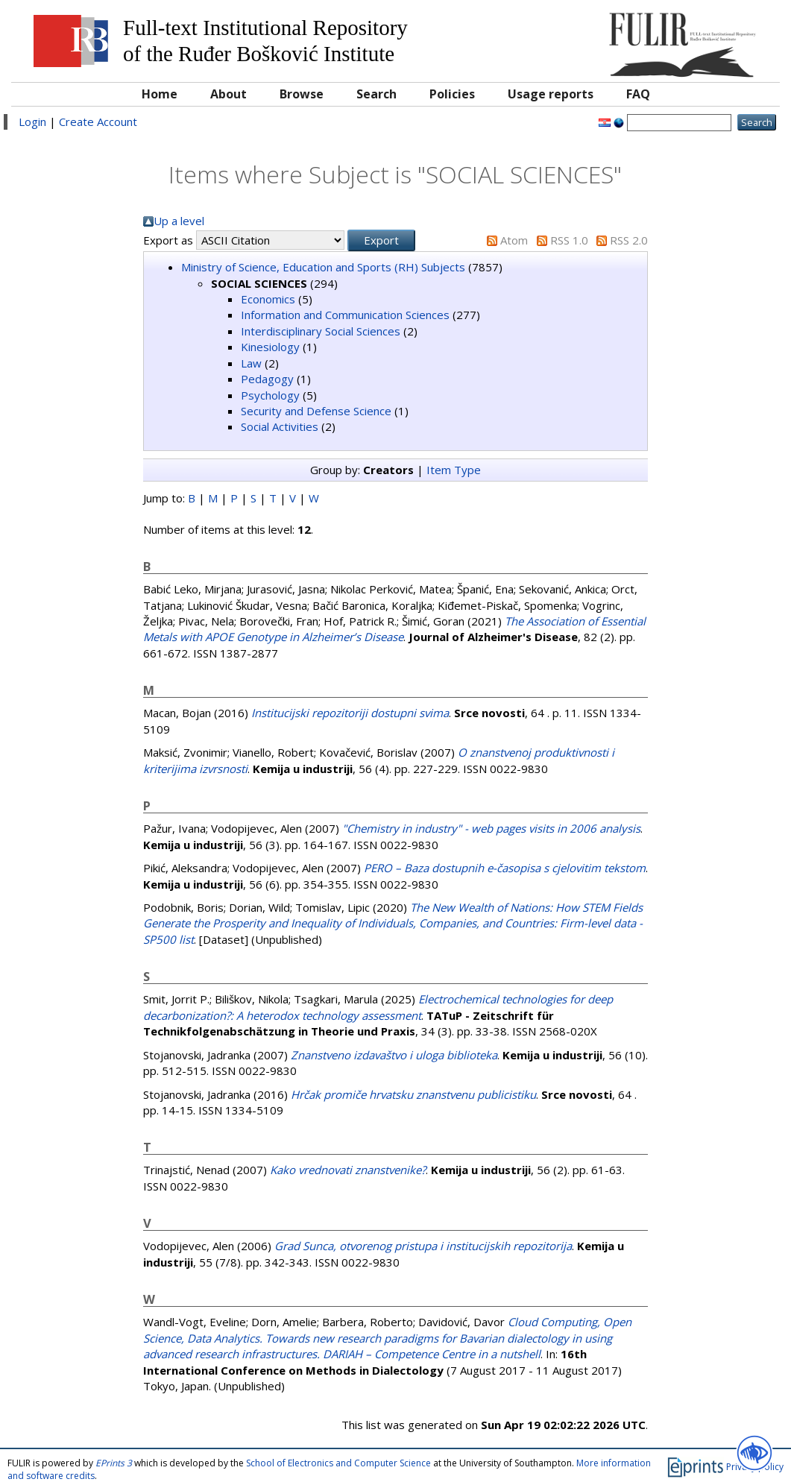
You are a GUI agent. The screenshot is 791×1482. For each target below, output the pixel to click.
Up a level (179, 220)
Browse (302, 94)
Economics (268, 298)
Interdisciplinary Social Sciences (320, 331)
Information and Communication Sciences (345, 314)
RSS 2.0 (629, 240)
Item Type (453, 469)
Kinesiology (270, 346)
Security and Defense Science (316, 410)
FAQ (638, 94)
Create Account (98, 121)
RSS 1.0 (569, 240)
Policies (452, 94)
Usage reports (550, 94)
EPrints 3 (113, 1463)
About (228, 94)
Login (32, 121)
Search (376, 94)
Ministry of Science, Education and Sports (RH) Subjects (323, 266)
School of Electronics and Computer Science (338, 1463)
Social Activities (279, 426)
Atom (514, 240)
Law (251, 363)
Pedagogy (267, 378)
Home (159, 94)
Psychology (270, 395)
